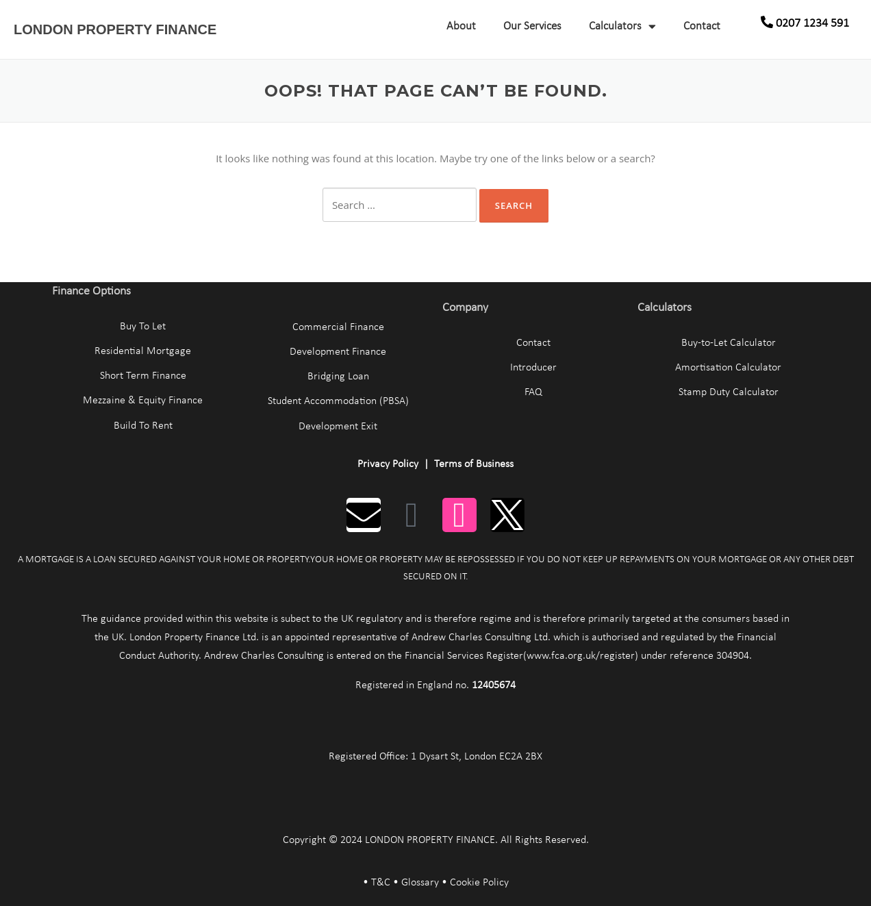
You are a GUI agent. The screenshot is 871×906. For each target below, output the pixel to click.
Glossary (420, 882)
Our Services (532, 26)
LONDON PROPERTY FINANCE (115, 29)
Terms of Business (474, 464)
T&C (380, 882)
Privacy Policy (387, 464)
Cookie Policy (479, 882)
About (461, 26)
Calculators (622, 26)
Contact (701, 26)
